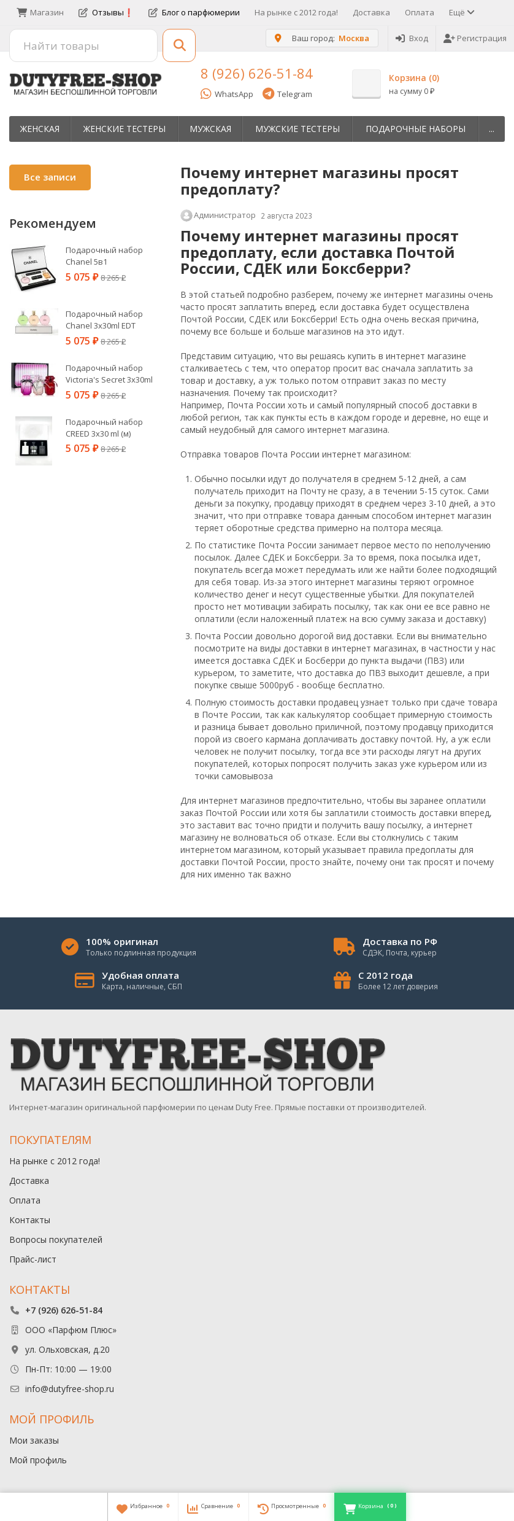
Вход (412, 38)
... (491, 128)
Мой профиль (38, 1460)
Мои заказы (34, 1440)
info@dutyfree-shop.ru (69, 1389)
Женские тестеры (124, 128)
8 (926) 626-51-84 (257, 73)
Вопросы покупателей (55, 1239)
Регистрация (475, 38)
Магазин (40, 12)
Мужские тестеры (297, 128)
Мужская (210, 128)
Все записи (50, 177)
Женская (39, 128)
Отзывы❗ (106, 12)
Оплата (419, 12)
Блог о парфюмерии (194, 12)
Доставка (371, 12)
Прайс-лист (32, 1259)
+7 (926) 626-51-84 (63, 1310)
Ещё (461, 12)
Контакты (29, 1220)
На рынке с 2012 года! (296, 12)
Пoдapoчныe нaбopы (416, 128)
